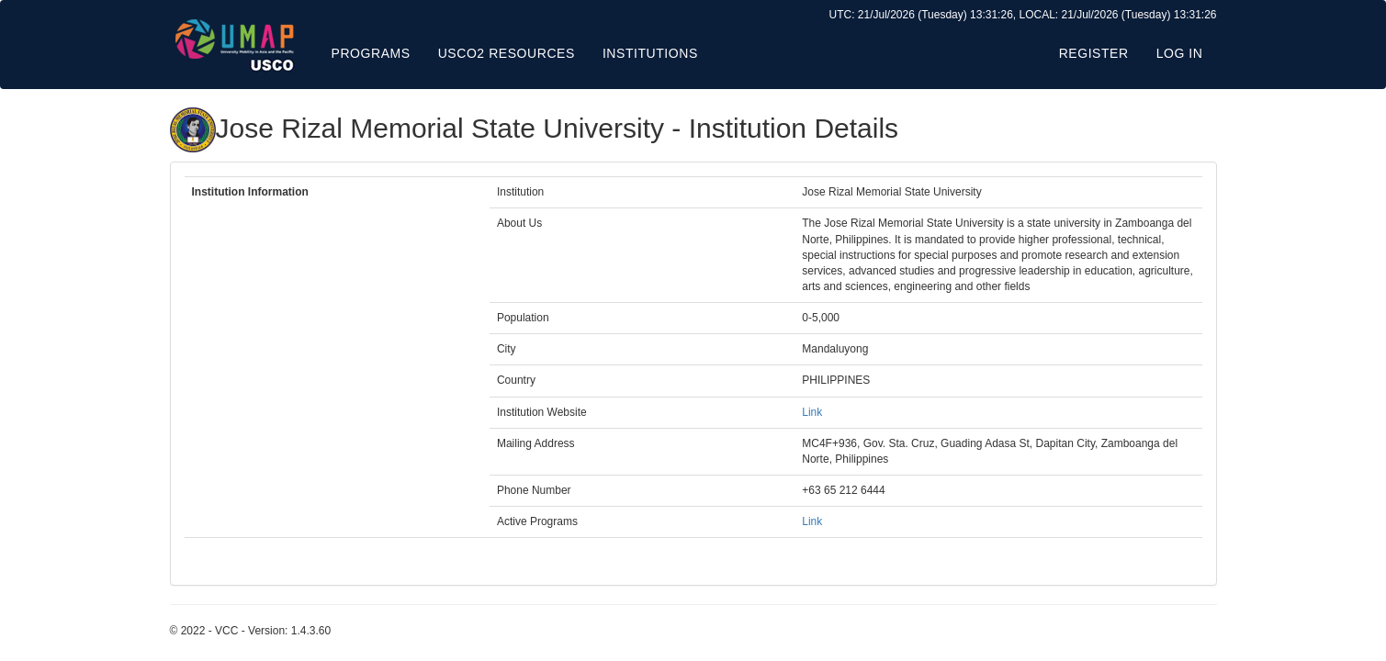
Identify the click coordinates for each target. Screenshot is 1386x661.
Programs (371, 53)
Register (1094, 53)
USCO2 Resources (506, 53)
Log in (1179, 53)
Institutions (650, 53)
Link (812, 412)
